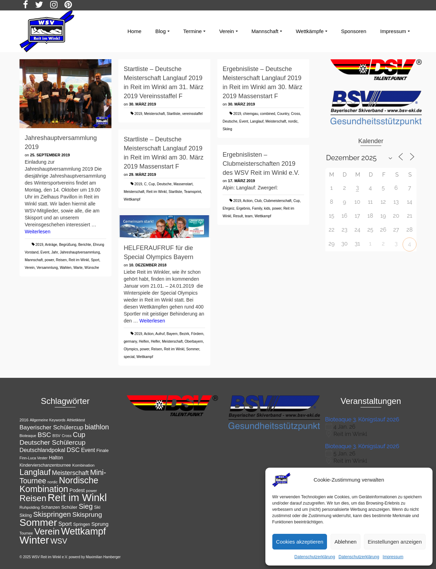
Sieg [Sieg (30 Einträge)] (86, 506)
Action (247, 201)
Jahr (54, 252)
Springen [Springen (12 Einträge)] (81, 524)
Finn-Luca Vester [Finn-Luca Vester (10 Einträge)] (34, 458)
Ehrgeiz (228, 208)
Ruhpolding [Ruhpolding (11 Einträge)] (30, 507)
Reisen (61, 260)
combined (267, 114)
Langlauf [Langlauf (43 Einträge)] (35, 472)
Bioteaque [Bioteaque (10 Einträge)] (28, 436)
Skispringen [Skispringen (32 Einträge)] (52, 514)
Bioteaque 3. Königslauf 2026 (362, 419)
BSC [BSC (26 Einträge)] (44, 434)
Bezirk (184, 334)
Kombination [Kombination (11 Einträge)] (83, 465)
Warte (78, 268)
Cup (152, 184)
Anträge (51, 245)
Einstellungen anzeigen (395, 542)
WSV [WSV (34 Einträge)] (58, 541)
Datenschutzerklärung (314, 556)
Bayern (172, 334)
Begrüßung (67, 245)
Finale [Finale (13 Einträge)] (102, 450)
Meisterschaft (154, 114)
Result (238, 216)
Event (44, 252)
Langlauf (256, 121)
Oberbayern (194, 341)
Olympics (131, 349)
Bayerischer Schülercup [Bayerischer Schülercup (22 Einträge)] (51, 427)
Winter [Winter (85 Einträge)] (34, 540)
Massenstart (182, 184)
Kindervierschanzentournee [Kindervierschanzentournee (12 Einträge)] (45, 465)
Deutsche (230, 121)
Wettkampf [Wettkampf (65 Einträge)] (83, 531)
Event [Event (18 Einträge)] (88, 450)
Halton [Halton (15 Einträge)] (56, 457)
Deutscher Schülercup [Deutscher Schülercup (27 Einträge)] (52, 442)
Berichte (84, 245)
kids (267, 208)
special (129, 357)
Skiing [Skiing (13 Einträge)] (26, 515)
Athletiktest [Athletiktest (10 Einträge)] (76, 420)
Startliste (173, 114)
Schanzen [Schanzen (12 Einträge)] (50, 507)
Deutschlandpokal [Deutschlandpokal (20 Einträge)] (42, 450)
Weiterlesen (37, 231)
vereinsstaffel (192, 114)
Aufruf (160, 334)
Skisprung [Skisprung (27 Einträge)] (87, 514)
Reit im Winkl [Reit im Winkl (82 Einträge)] (77, 497)
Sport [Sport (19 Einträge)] (65, 524)
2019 (39, 245)
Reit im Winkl (79, 260)
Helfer (155, 341)
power (49, 260)
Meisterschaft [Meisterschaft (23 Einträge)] (70, 472)
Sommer (192, 349)
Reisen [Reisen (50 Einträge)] (33, 498)
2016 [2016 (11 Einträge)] (24, 420)
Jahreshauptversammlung (80, 252)
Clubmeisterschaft (277, 201)
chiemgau (250, 114)
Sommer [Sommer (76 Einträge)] (38, 522)
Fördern (197, 334)
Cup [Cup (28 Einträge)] (79, 434)
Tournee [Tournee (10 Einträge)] (26, 533)
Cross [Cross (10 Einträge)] (66, 436)
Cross (295, 114)
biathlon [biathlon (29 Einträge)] (97, 427)
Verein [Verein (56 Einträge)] (47, 531)
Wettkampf (132, 199)
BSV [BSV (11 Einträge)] (57, 436)
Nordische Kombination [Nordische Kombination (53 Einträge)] (59, 484)
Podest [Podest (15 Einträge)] (77, 490)
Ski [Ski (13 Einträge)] (97, 507)
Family (257, 208)
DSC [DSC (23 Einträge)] (73, 449)
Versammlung (47, 268)
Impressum (393, 556)
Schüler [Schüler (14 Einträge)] (69, 507)
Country (283, 114)
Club (258, 201)
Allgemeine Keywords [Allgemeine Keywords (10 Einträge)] (47, 420)
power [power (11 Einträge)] (91, 491)
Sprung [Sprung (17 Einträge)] (99, 524)
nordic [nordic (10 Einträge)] (52, 482)
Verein (29, 268)
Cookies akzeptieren (300, 542)
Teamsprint (192, 192)
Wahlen (66, 268)
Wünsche (92, 268)
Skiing (227, 129)
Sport (95, 260)
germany (130, 341)
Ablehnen (345, 542)
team (248, 216)
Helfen (144, 341)
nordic (292, 121)
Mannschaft (34, 260)
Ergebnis (243, 208)
